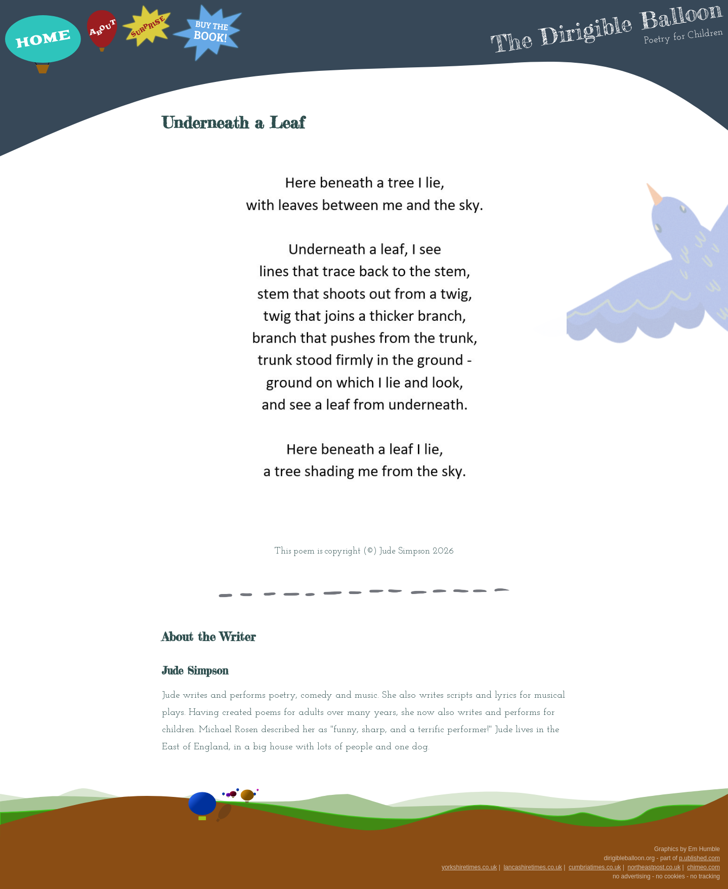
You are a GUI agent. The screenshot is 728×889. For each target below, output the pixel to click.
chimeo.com (703, 867)
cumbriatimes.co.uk (595, 867)
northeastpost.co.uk (653, 867)
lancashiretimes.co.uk (532, 867)
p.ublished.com (699, 858)
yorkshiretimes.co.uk (469, 867)
